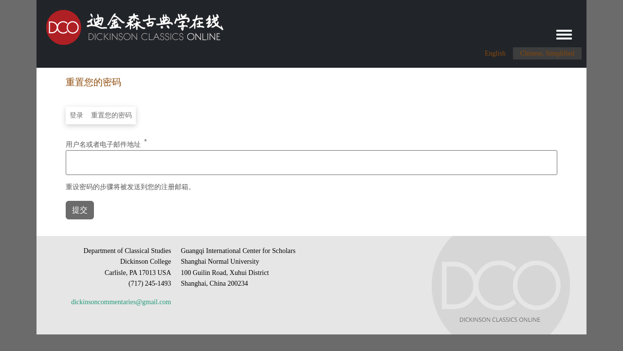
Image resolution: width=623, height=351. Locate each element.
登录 (76, 115)
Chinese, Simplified (547, 53)
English (495, 53)
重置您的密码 (111, 115)
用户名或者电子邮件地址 (103, 144)
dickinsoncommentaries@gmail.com (121, 302)
